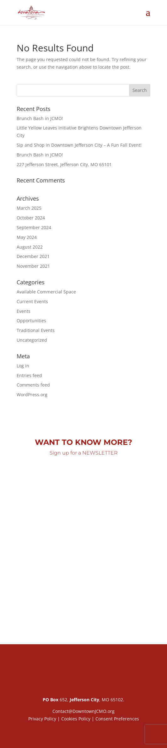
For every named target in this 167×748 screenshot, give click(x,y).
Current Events (32, 301)
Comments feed (33, 385)
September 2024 (34, 227)
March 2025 (29, 208)
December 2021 (33, 256)
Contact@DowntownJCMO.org (83, 711)
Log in (23, 366)
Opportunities (31, 321)
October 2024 (31, 218)
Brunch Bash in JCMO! (40, 118)
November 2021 (33, 266)
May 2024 (27, 237)
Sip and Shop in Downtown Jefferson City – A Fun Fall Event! (79, 145)
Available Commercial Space (46, 292)
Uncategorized (32, 340)
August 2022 (30, 247)
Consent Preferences (117, 719)
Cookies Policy (75, 719)
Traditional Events (36, 330)
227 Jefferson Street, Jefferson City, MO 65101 (64, 164)
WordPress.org (32, 395)
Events (23, 311)
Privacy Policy (42, 719)
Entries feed (29, 375)
